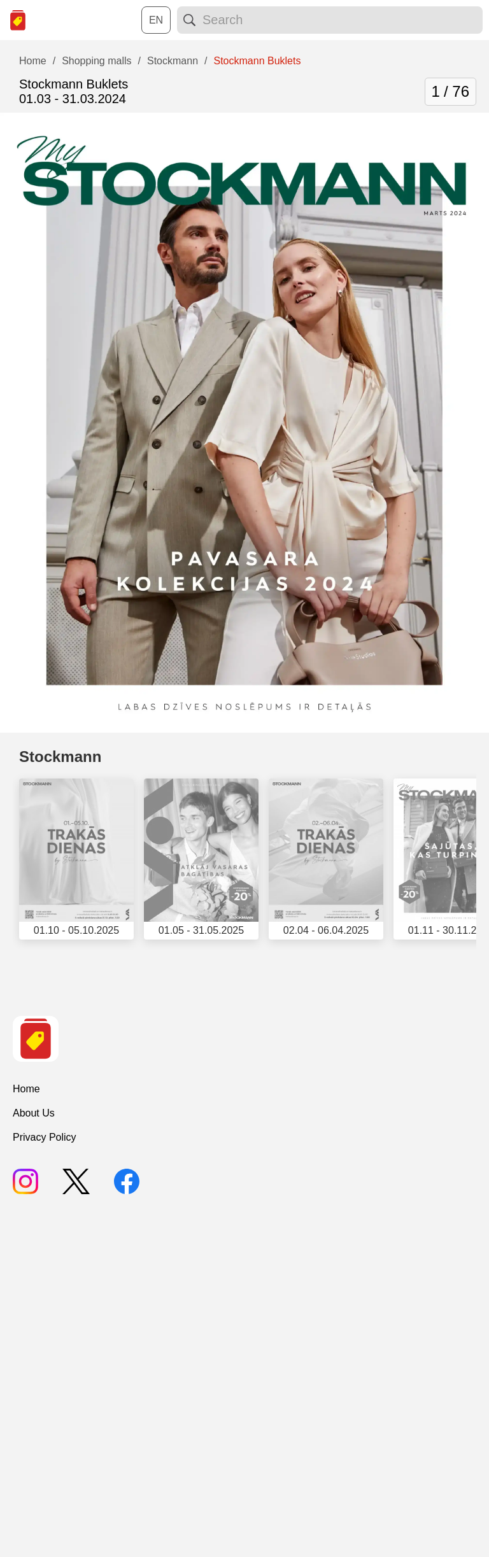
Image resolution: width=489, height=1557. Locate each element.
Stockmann (60, 756)
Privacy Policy (44, 1137)
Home (26, 1088)
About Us (34, 1113)
